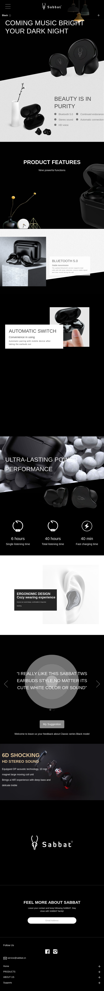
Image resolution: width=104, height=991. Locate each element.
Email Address (52, 920)
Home (6, 966)
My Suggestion (52, 724)
